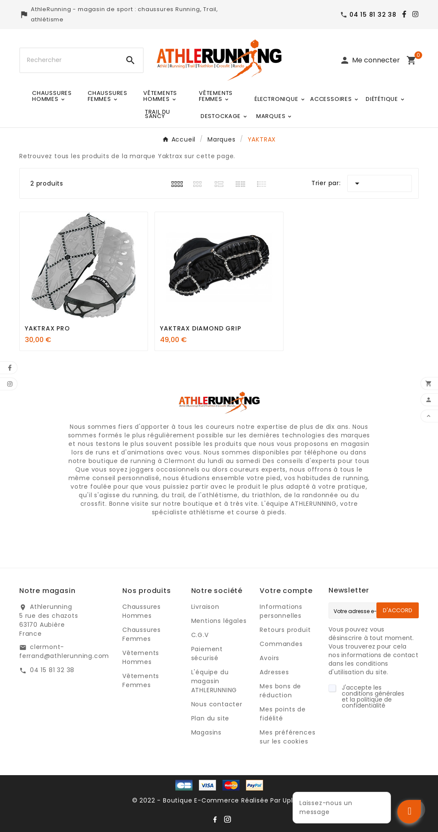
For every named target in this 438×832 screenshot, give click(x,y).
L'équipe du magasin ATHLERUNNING (214, 681)
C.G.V (200, 635)
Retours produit (285, 629)
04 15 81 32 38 (52, 670)
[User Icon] (370, 60)
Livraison (205, 606)
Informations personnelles (281, 611)
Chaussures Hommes (141, 611)
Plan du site (210, 718)
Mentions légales (219, 621)
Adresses (274, 672)
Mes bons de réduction (280, 690)
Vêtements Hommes (140, 657)
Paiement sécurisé (207, 653)
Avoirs (269, 658)
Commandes (281, 644)
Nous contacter (217, 704)
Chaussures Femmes (141, 634)
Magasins (206, 732)
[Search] (130, 60)
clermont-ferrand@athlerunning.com (64, 651)
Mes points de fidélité (282, 714)
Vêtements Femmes (140, 680)
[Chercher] (69, 60)
